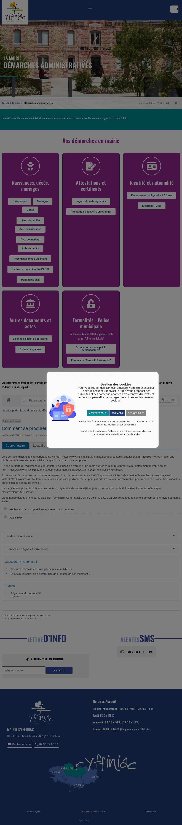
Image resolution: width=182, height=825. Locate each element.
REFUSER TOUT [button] (136, 413)
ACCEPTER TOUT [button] (97, 413)
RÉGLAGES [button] (117, 413)
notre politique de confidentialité (124, 434)
